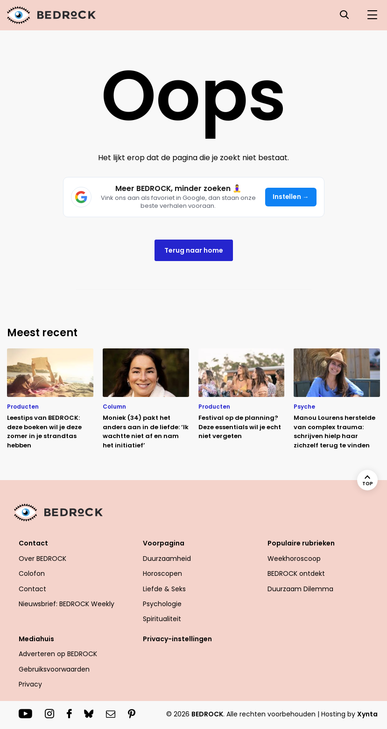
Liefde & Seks (164, 589)
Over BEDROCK (42, 558)
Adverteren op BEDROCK (58, 653)
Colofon (32, 573)
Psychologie (162, 604)
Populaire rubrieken (301, 543)
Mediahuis (36, 639)
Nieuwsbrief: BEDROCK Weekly (66, 604)
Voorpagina (163, 543)
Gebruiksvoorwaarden (54, 669)
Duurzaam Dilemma (300, 589)
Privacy (30, 684)
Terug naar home (193, 250)
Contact (33, 543)
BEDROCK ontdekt (296, 573)
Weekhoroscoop (294, 558)
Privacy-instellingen (177, 639)
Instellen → (291, 196)
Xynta (367, 714)
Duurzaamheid (167, 558)
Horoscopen (162, 573)
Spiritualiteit (162, 618)
